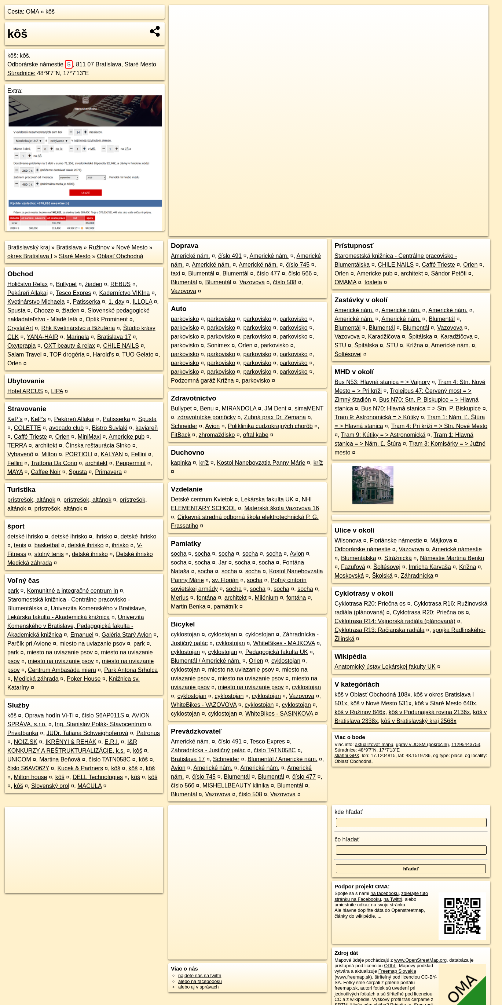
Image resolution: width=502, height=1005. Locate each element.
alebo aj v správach (198, 987)
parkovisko (185, 319)
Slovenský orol (50, 786)
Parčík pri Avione (29, 643)
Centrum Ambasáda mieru (62, 670)
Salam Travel (24, 354)
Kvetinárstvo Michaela (36, 302)
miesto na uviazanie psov (92, 643)
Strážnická (398, 558)
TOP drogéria (67, 354)
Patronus (148, 733)
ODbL (390, 965)
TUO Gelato (137, 354)
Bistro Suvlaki (109, 428)
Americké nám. (190, 256)
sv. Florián (225, 580)
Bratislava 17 (114, 337)
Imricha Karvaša (429, 567)
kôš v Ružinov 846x (359, 712)
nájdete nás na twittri (199, 975)
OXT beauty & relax (69, 346)
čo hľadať (346, 839)
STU (340, 345)
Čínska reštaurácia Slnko (98, 445)
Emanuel (82, 635)
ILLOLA (142, 302)
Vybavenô (20, 454)
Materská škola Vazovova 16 (281, 508)
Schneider (184, 426)
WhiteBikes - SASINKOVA (279, 713)
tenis (20, 545)
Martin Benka (188, 606)
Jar (223, 562)
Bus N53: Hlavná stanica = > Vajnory (382, 382)
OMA (32, 11)
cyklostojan (185, 634)
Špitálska (420, 336)
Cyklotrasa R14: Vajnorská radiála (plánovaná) (394, 621)
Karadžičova (384, 336)
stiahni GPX (346, 755)
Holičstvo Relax (27, 284)
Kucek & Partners (80, 768)
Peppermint (131, 463)
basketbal (47, 545)
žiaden (93, 284)
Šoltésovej (348, 354)
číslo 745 (297, 265)
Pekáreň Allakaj (27, 293)
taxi (175, 273)
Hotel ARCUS (25, 391)
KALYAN (111, 454)
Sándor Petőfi (448, 273)
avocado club (66, 428)
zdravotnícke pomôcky (206, 417)
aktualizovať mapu (374, 744)
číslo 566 (300, 273)
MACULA (89, 786)
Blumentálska (358, 558)
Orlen (14, 363)
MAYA (15, 472)
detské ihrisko (25, 536)
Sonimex (218, 345)
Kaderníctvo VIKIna (124, 293)
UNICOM (19, 759)
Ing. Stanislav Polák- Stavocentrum (100, 724)
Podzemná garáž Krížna (202, 380)
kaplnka (181, 463)
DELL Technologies (98, 777)
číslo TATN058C (109, 759)
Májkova (441, 540)
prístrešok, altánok (31, 500)
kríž (204, 463)
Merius (179, 598)
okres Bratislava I (29, 256)
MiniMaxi (89, 437)
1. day (117, 302)
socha (179, 554)
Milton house (30, 777)
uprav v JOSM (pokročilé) (422, 744)
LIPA (57, 391)
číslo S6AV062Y (28, 768)
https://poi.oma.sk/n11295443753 (454, 231)
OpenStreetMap (359, 231)
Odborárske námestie (40, 64)
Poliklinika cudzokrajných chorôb (270, 426)
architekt (46, 445)
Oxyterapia (21, 346)
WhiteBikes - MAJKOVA (284, 643)
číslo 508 (284, 282)
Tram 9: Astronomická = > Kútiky (376, 417)
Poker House (84, 679)
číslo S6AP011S (103, 715)
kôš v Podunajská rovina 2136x (429, 712)
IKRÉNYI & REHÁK (70, 742)
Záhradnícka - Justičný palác (208, 750)
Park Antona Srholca (131, 670)
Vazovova (252, 282)
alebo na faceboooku (200, 981)
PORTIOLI (78, 454)
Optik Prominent (107, 319)
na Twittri (393, 899)
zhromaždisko (217, 435)
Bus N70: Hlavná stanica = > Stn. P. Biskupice (421, 408)
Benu (206, 408)
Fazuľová (353, 567)
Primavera (108, 472)
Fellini (138, 454)
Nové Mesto (131, 247)
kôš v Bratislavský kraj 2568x (418, 721)
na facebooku (384, 893)
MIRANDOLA (239, 408)
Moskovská (349, 576)
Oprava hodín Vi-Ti (49, 715)
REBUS (120, 284)
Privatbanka (23, 733)
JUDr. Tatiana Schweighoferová (87, 733)
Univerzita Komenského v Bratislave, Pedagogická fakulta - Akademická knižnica (75, 626)
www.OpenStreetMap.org (420, 960)
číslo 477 (268, 273)
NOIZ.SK (25, 742)
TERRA (17, 445)
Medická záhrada (36, 679)
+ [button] (181, 17)
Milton (49, 454)
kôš (50, 11)
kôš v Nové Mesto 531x (381, 703)
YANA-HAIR (42, 337)
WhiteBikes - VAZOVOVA (204, 705)
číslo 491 (230, 256)
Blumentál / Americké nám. (206, 661)
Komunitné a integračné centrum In (72, 591)
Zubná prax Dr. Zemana (275, 417)
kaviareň (147, 428)
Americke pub (126, 437)
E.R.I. (112, 742)
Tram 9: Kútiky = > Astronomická (383, 435)
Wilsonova (348, 540)
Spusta (16, 310)
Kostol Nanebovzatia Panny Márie (261, 463)
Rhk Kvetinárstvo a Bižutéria (78, 328)
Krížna (414, 345)
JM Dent (275, 408)
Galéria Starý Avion (127, 635)
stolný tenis (49, 554)
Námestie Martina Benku (452, 558)
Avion (212, 426)
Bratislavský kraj (28, 247)
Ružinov (99, 247)
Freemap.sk (397, 231)
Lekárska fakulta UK (267, 499)
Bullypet (66, 284)
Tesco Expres (73, 293)
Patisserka (86, 302)
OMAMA (345, 282)
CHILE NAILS (121, 346)
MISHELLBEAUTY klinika (235, 785)
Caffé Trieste (30, 437)
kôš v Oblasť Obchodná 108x (372, 694)
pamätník (226, 606)
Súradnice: (21, 73)
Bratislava (69, 247)
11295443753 (465, 744)
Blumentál (201, 273)
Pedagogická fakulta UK (276, 652)
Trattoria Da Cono (54, 463)
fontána (206, 598)
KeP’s (15, 419)
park (13, 591)
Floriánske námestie (396, 540)
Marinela (77, 337)
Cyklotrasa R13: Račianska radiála (379, 630)
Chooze (44, 310)
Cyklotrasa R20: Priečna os (370, 603)
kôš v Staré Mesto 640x (445, 703)
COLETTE (27, 428)
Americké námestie (457, 549)
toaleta (373, 282)
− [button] (181, 28)
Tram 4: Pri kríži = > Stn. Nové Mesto (439, 426)
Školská (382, 576)
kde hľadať (348, 812)
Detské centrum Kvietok (202, 499)
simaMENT (308, 408)
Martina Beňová (59, 759)
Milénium (266, 598)
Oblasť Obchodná (120, 256)
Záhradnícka (417, 576)
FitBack (180, 435)
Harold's (103, 354)
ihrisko (103, 536)
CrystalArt (20, 328)
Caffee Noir (46, 472)
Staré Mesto (75, 256)
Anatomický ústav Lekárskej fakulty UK (385, 667)
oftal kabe (255, 435)
